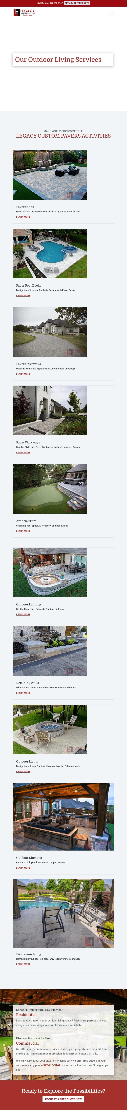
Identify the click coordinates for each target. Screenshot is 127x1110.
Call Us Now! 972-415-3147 (50, 3)
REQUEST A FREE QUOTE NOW (63, 1099)
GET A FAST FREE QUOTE (77, 3)
